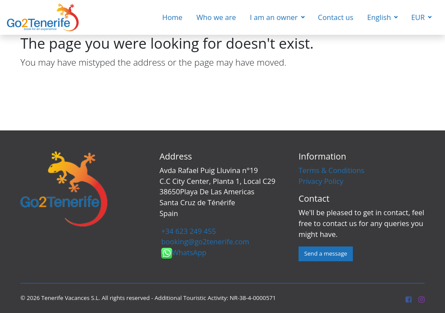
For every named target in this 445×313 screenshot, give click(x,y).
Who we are (216, 17)
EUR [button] (419, 17)
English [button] (380, 17)
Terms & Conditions (331, 170)
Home (172, 17)
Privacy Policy (321, 181)
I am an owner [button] (274, 17)
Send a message (325, 253)
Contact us (336, 17)
